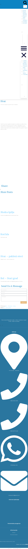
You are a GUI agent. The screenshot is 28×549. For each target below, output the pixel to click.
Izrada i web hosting (22, 544)
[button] (25, 3)
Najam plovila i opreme (25, 13)
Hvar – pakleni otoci (12, 256)
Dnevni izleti (25, 67)
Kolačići (13, 532)
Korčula (5, 234)
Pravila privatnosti (14, 534)
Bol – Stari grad (9, 278)
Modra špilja (7, 212)
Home (24, 10)
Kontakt (25, 23)
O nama (25, 21)
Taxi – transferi (25, 69)
